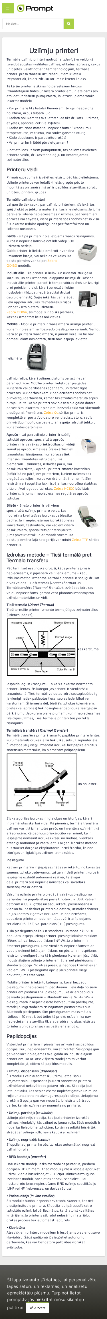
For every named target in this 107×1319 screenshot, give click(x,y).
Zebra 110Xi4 (17, 312)
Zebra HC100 (64, 488)
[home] (35, 8)
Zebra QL (51, 412)
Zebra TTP (80, 539)
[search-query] (33, 24)
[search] (68, 24)
